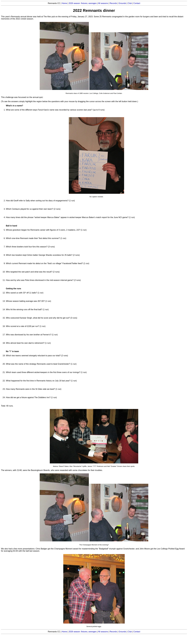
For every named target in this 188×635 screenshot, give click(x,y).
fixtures (84, 3)
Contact (136, 3)
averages (92, 3)
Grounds (122, 3)
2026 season (74, 3)
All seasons (103, 3)
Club (130, 3)
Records (113, 3)
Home (64, 3)
